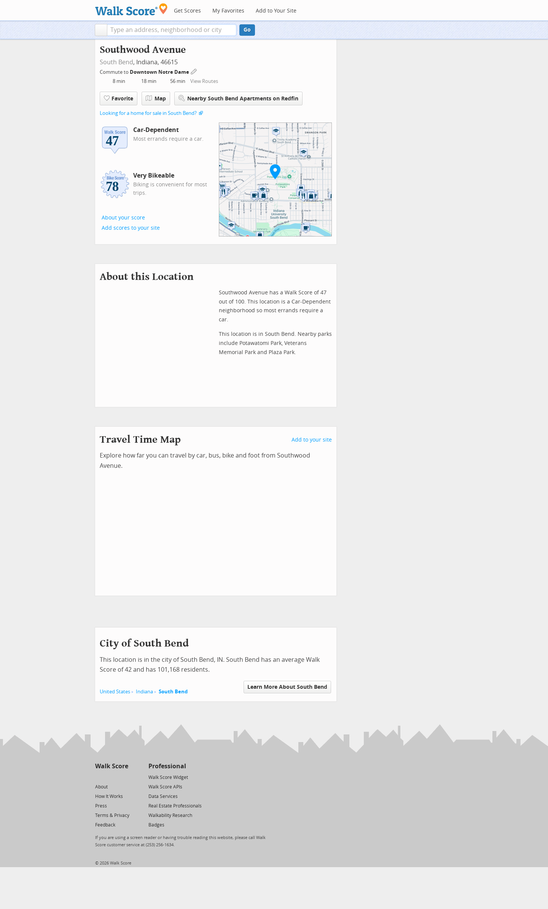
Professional (167, 766)
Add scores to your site (131, 228)
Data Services (163, 796)
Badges (156, 825)
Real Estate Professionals (175, 806)
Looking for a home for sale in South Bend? (148, 113)
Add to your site (312, 440)
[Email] (123, 776)
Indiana (144, 691)
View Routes (204, 81)
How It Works (109, 796)
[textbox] (172, 30)
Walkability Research (170, 815)
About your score (123, 218)
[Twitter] (99, 776)
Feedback (105, 825)
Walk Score (111, 766)
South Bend (116, 62)
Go (247, 30)
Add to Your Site (276, 11)
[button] (101, 30)
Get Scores (187, 11)
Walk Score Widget (168, 777)
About (101, 787)
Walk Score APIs (165, 787)
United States (115, 691)
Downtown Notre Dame (160, 72)
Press (101, 806)
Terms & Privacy (112, 815)
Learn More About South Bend (287, 687)
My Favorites (228, 11)
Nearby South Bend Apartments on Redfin (238, 98)
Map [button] (156, 98)
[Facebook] (111, 776)
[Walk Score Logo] (131, 9)
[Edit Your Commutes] (194, 71)
